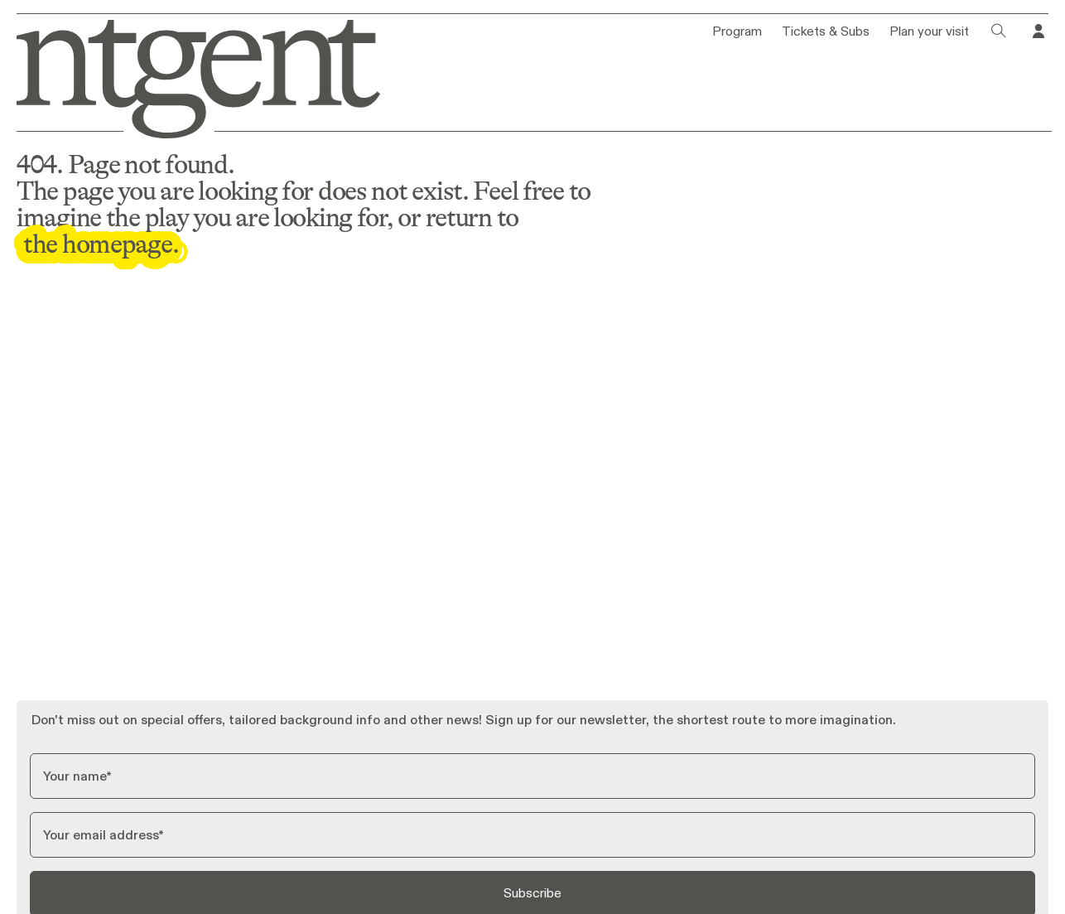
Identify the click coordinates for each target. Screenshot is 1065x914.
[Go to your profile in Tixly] (1038, 31)
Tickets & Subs (826, 31)
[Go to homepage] (190, 75)
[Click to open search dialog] (999, 31)
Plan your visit (929, 31)
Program (737, 31)
